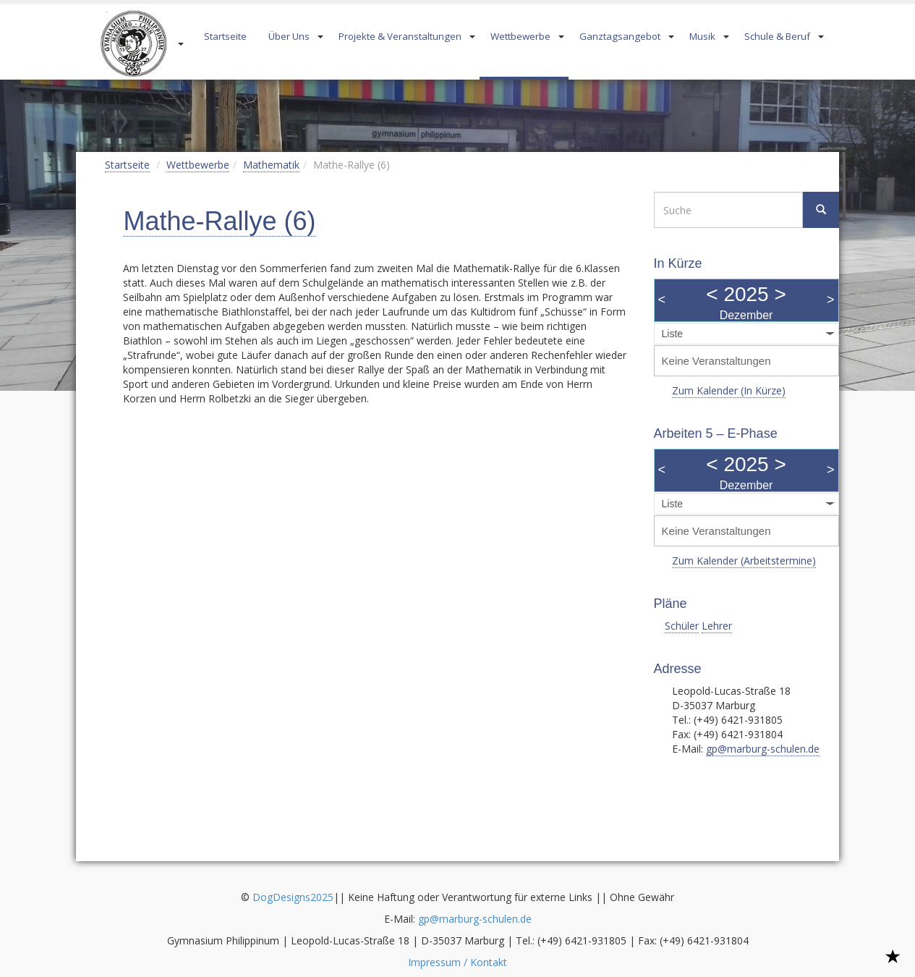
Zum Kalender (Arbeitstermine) (744, 560)
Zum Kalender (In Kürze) (729, 390)
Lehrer (717, 626)
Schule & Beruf (777, 36)
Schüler (682, 626)
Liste (673, 333)
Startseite (225, 36)
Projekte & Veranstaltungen (400, 36)
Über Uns (289, 36)
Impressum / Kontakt (457, 962)
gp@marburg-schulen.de (763, 749)
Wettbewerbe (520, 36)
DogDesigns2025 (292, 897)
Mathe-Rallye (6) (219, 221)
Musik (702, 36)
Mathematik (271, 165)
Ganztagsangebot (619, 36)
